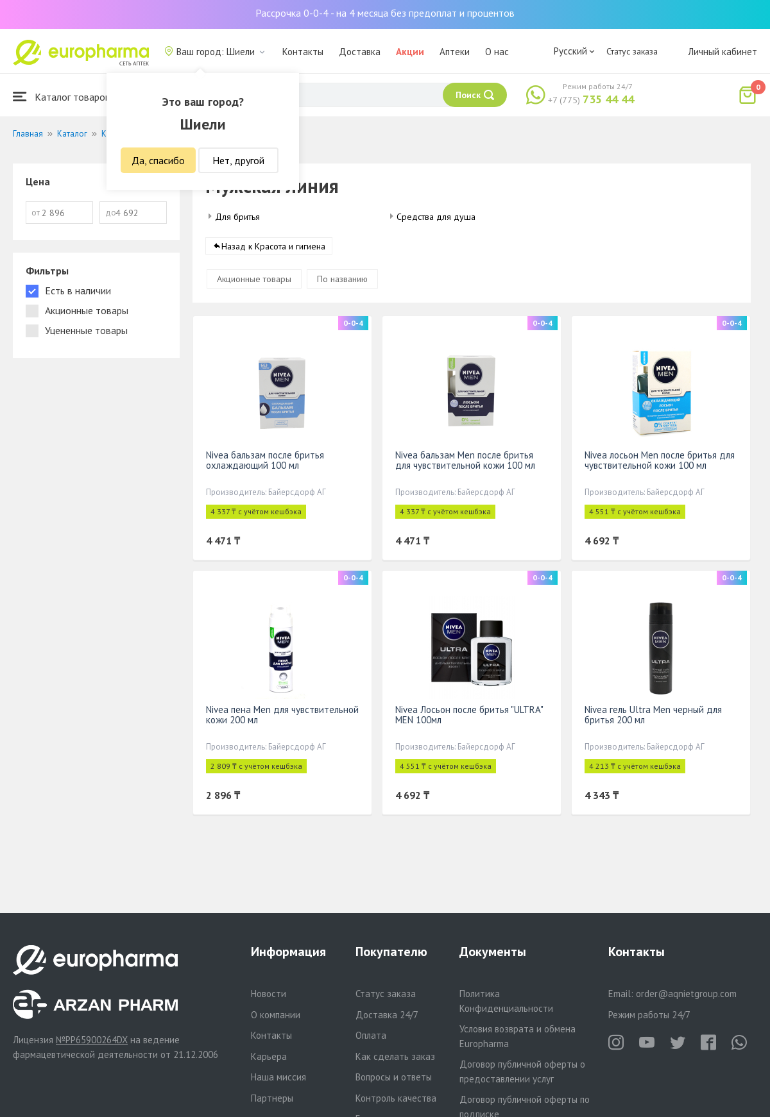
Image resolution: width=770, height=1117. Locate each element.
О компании (275, 1015)
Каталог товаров (61, 96)
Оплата (370, 1035)
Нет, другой (238, 160)
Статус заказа (632, 51)
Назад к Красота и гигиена (273, 246)
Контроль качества (395, 1098)
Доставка (360, 52)
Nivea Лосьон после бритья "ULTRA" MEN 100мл (469, 714)
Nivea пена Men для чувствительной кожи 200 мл (282, 714)
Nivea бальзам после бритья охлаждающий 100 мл (265, 460)
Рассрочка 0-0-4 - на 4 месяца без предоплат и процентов (385, 12)
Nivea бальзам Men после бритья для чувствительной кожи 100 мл (465, 460)
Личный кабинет (722, 52)
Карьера (269, 1056)
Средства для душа (436, 217)
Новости (268, 993)
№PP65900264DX (92, 1040)
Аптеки (455, 52)
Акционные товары (254, 279)
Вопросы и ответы (393, 1077)
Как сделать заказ (395, 1056)
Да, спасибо (158, 160)
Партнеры (272, 1098)
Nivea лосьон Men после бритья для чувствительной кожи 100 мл (660, 460)
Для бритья (237, 217)
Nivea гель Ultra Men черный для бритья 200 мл (653, 714)
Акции (410, 52)
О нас (497, 52)
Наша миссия (278, 1077)
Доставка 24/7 (386, 1015)
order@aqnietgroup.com (686, 993)
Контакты (302, 52)
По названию (342, 279)
